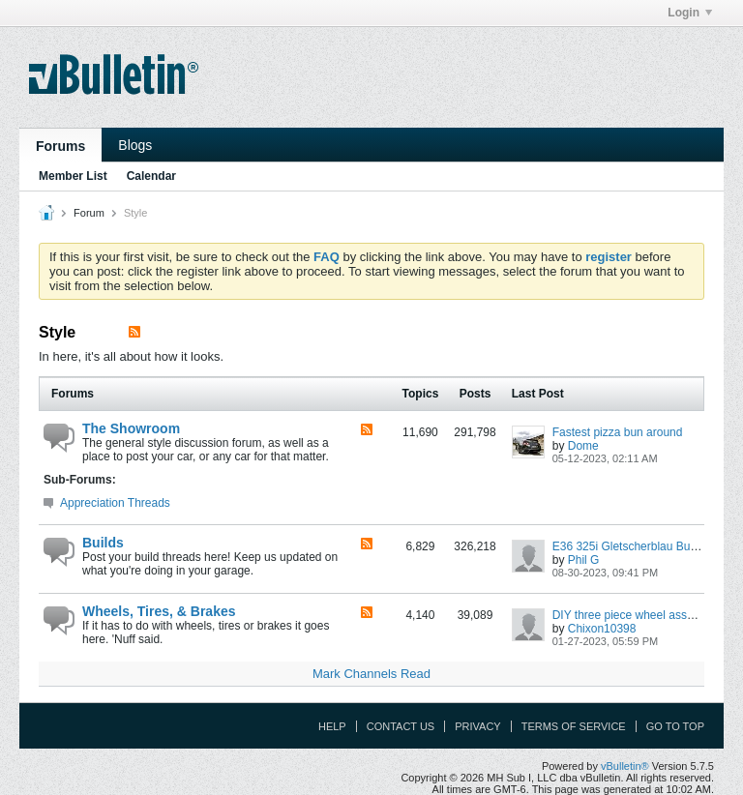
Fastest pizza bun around (617, 432)
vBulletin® (625, 766)
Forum (89, 213)
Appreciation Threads (115, 503)
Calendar (151, 176)
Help (332, 726)
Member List (73, 176)
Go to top (675, 726)
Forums (60, 146)
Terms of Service (573, 726)
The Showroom (131, 428)
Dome (583, 446)
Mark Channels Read (371, 673)
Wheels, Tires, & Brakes (158, 611)
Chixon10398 (602, 628)
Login (690, 12)
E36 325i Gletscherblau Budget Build (647, 546)
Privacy (477, 726)
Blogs (135, 145)
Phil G (584, 560)
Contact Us (401, 726)
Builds (103, 542)
